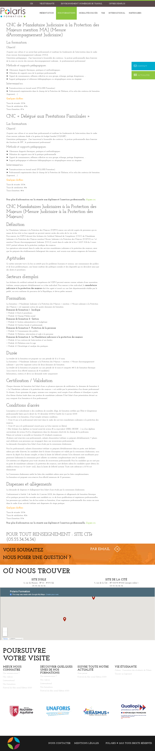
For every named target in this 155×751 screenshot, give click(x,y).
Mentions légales (86, 743)
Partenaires (135, 13)
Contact (140, 66)
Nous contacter (59, 743)
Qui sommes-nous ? (11, 673)
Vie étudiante (47, 4)
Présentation (47, 13)
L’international (9, 680)
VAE (103, 13)
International (117, 13)
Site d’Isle (38, 579)
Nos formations (66, 13)
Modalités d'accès (88, 13)
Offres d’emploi (117, 4)
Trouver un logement (123, 674)
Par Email (100, 549)
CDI (31, 4)
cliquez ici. (91, 200)
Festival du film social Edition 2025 (17, 688)
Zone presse (82, 673)
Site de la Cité (116, 579)
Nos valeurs (8, 677)
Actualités (142, 75)
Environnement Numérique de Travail (81, 4)
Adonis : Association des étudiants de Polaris (133, 670)
